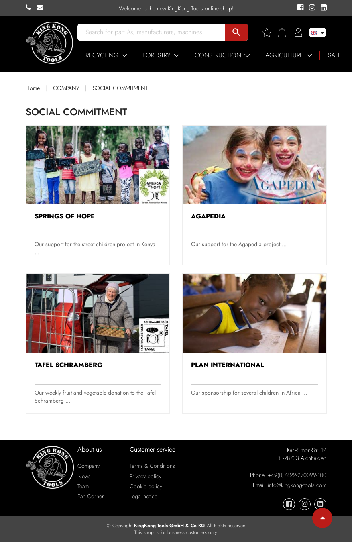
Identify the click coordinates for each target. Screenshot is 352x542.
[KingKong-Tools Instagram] (311, 8)
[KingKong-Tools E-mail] (42, 8)
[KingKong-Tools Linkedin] (322, 8)
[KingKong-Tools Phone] (31, 8)
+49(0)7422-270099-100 (297, 475)
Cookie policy (146, 486)
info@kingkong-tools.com (297, 485)
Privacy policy (145, 476)
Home (33, 88)
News (84, 476)
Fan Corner (90, 496)
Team (83, 486)
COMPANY (66, 88)
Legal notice (143, 496)
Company (88, 466)
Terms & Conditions (152, 466)
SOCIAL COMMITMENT (120, 88)
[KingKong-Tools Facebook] (299, 8)
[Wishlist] (269, 32)
